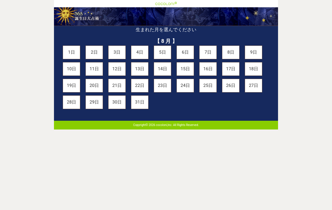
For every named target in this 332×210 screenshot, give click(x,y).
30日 (117, 102)
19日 (71, 85)
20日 (94, 85)
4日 (139, 52)
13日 (139, 68)
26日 (230, 85)
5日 (162, 52)
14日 (162, 68)
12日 (117, 68)
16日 (208, 68)
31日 (139, 102)
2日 (94, 52)
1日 (71, 52)
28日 (71, 102)
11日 (94, 68)
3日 (116, 52)
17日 (230, 68)
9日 (253, 52)
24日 (185, 85)
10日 (71, 68)
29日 (94, 102)
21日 (117, 85)
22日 (139, 85)
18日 (253, 68)
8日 (230, 52)
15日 (185, 68)
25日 (208, 85)
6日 (185, 52)
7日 (208, 52)
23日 (162, 85)
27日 (253, 85)
